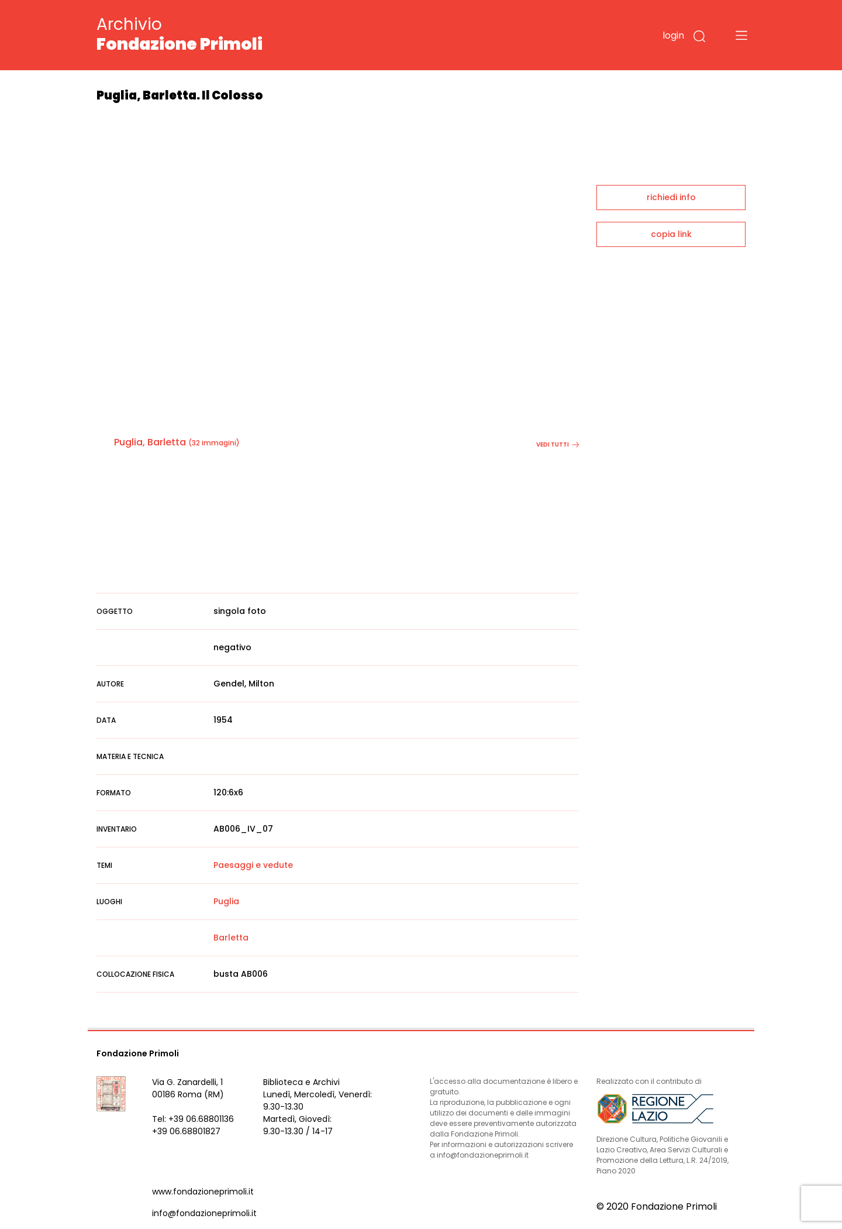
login (673, 35)
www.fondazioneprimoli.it (203, 1191)
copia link (671, 234)
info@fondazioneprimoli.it (204, 1213)
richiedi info (671, 197)
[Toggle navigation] (741, 35)
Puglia (226, 901)
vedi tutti (557, 444)
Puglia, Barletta (150, 442)
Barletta (231, 937)
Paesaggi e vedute (253, 865)
